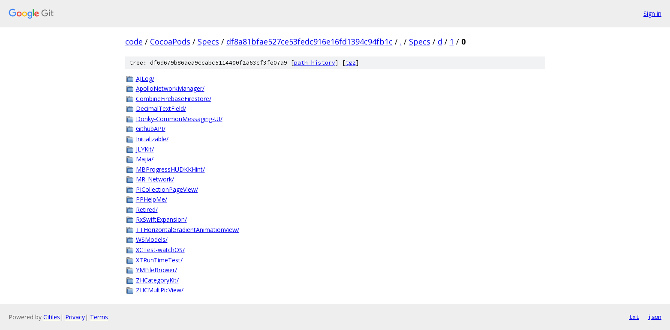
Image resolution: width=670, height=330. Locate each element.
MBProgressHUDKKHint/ (170, 169)
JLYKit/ (145, 149)
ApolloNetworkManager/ (170, 88)
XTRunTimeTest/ (159, 260)
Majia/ (144, 159)
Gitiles (51, 317)
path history (314, 62)
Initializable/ (152, 139)
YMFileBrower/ (156, 270)
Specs (208, 41)
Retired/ (147, 209)
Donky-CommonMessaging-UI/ (179, 119)
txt (634, 317)
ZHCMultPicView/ (159, 290)
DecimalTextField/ (161, 108)
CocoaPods (170, 41)
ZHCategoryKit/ (157, 280)
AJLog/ (145, 78)
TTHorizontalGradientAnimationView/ (187, 230)
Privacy (75, 317)
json (654, 317)
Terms (99, 317)
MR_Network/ (155, 179)
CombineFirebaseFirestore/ (173, 99)
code (134, 41)
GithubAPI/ (150, 129)
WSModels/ (152, 239)
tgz (351, 62)
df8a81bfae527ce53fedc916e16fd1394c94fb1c (309, 41)
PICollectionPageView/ (167, 189)
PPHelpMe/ (151, 199)
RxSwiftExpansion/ (161, 219)
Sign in (652, 13)
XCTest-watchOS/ (160, 250)
